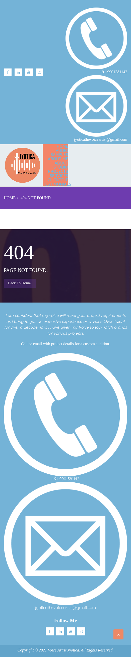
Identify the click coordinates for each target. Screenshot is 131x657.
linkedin (18, 72)
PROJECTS (58, 171)
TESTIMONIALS (57, 184)
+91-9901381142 (65, 478)
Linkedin (60, 631)
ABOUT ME (58, 159)
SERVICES (59, 176)
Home (62, 146)
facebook (8, 72)
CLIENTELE (58, 180)
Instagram (39, 72)
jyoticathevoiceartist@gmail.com (65, 607)
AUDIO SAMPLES (59, 153)
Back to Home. (20, 283)
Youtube (29, 72)
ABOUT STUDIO (60, 165)
